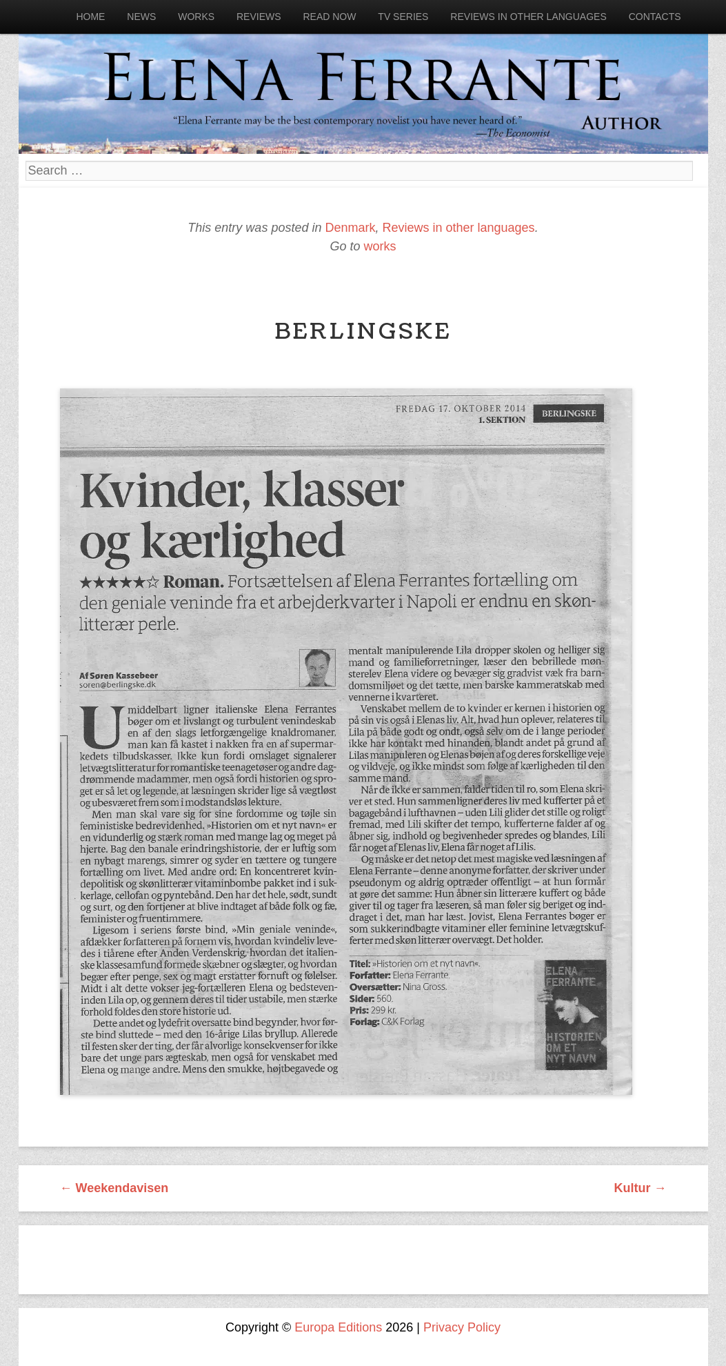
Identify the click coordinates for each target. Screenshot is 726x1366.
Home (90, 16)
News (141, 16)
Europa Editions (338, 1327)
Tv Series (403, 16)
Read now (329, 16)
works (380, 246)
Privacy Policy (462, 1327)
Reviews (258, 16)
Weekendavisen (114, 1188)
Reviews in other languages (528, 16)
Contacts (655, 16)
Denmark (350, 228)
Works (196, 16)
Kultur (640, 1188)
